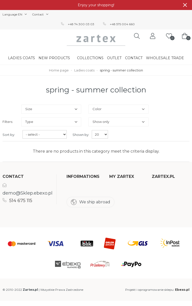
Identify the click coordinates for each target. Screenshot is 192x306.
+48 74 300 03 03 (81, 24)
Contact (133, 58)
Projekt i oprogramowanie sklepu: (157, 290)
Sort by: (8, 135)
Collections (90, 58)
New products (54, 58)
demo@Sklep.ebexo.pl (27, 193)
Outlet (114, 58)
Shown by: (80, 135)
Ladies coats (21, 58)
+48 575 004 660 (122, 24)
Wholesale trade (165, 58)
